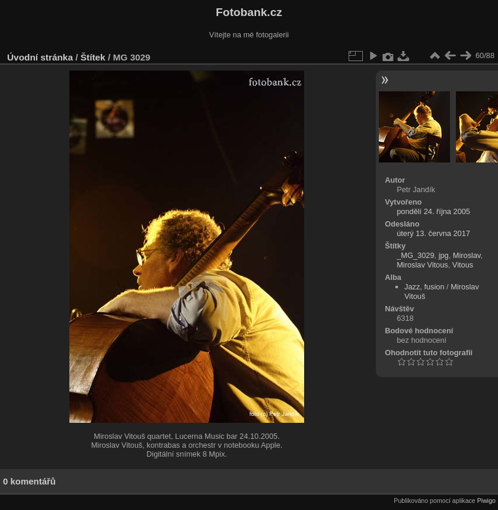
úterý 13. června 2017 (433, 233)
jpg (444, 255)
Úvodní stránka (40, 57)
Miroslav (467, 255)
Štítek (93, 57)
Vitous (462, 264)
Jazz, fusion (424, 286)
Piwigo (486, 500)
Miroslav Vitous (422, 264)
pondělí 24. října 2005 (433, 211)
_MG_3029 (415, 255)
